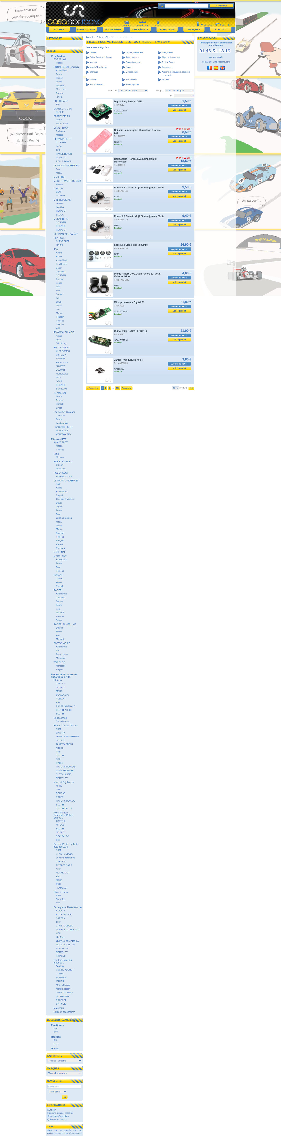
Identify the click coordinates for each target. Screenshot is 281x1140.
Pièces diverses (96, 84)
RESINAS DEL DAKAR (65, 234)
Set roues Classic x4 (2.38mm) (131, 245)
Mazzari (60, 135)
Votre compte (207, 25)
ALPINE (60, 112)
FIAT (58, 650)
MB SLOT (60, 687)
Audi (58, 484)
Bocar (59, 268)
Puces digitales (132, 84)
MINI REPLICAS (62, 200)
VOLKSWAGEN (63, 434)
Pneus (128, 67)
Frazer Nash (62, 123)
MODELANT (60, 556)
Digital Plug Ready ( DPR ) (128, 101)
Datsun (59, 601)
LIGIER (59, 245)
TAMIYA (60, 966)
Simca (59, 408)
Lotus (58, 302)
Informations (86, 29)
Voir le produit (179, 110)
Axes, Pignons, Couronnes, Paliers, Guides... (63, 815)
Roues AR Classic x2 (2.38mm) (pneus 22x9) (139, 187)
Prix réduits (140, 29)
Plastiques (57, 1025)
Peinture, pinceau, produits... (62, 961)
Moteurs (93, 62)
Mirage (59, 313)
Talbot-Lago (61, 343)
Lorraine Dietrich (64, 518)
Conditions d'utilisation (58, 1116)
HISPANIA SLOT (62, 139)
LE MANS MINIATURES (66, 165)
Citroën (59, 465)
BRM (56, 454)
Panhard (60, 533)
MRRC (59, 691)
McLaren (60, 457)
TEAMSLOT (59, 393)
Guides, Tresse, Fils (134, 52)
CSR (58, 922)
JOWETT (60, 366)
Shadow (60, 324)
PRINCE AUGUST (65, 970)
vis (70, 1133)
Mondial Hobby (63, 989)
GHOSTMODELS (64, 744)
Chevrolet (60, 415)
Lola (58, 298)
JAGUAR (60, 370)
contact (127, 25)
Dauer (59, 503)
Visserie (165, 80)
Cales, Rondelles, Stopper (101, 57)
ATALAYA (60, 911)
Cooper (59, 279)
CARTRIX (60, 683)
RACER (57, 590)
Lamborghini (62, 423)
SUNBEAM (61, 389)
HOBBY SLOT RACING (67, 929)
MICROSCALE (63, 985)
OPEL (59, 150)
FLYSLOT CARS (64, 865)
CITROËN (61, 142)
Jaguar (59, 294)
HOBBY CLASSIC (62, 461)
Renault (59, 404)
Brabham (60, 131)
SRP (58, 840)
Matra (58, 173)
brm (55, 1130)
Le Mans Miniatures (65, 858)
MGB (58, 377)
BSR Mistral (59, 59)
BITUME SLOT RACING (66, 67)
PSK (55, 249)
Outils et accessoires (64, 1012)
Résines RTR (59, 439)
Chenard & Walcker (65, 499)
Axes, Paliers (167, 52)
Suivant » (127, 388)
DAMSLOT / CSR (62, 108)
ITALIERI (60, 981)
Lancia (59, 81)
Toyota (59, 97)
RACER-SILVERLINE (64, 624)
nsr (61, 1130)
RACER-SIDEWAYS (65, 706)
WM (58, 328)
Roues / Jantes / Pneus (65, 725)
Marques (194, 29)
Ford (58, 169)
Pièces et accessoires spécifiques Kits (64, 675)
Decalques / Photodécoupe (67, 907)
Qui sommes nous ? (57, 1119)
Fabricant (112, 90)
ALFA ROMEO (63, 351)
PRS (58, 752)
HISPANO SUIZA (64, 476)
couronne (59, 1133)
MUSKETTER (62, 996)
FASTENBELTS (61, 116)
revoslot (67, 1130)
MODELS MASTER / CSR (67, 181)
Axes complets (132, 57)
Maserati (60, 85)
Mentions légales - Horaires (60, 1113)
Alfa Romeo (61, 264)
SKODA (60, 215)
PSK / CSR (59, 238)
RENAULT (61, 157)
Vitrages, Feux (132, 72)
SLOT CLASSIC (61, 347)
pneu (66, 1133)
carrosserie (77, 1133)
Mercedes (60, 89)
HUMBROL (61, 977)
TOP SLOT (59, 662)
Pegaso (59, 400)
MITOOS (60, 740)
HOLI (58, 933)
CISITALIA (61, 355)
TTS (58, 903)
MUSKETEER (60, 219)
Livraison (51, 1110)
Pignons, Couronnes (171, 57)
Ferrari (59, 74)
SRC (58, 884)
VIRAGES (61, 956)
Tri (171, 95)
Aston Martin (62, 70)
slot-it (49, 1130)
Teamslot (60, 899)
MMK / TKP (59, 177)
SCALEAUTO (62, 695)
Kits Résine (58, 56)
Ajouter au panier (179, 105)
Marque (159, 90)
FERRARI (60, 195)
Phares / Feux (60, 892)
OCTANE (58, 575)
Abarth (59, 253)
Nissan (59, 63)
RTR (55, 1032)
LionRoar (60, 937)
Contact (221, 29)
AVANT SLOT (60, 442)
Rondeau (60, 548)
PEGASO (60, 226)
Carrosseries (60, 718)
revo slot (77, 1130)
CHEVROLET (62, 241)
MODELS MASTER (65, 944)
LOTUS (59, 203)
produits (183, 388)
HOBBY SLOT (60, 473)
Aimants (93, 80)
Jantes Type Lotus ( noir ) (128, 360)
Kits (55, 1028)
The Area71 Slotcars (64, 412)
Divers (55, 1048)
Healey (59, 78)
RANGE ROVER (64, 154)
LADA (59, 146)
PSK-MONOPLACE (63, 332)
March (59, 309)
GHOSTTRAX (60, 127)
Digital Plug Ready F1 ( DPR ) (130, 331)
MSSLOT (58, 188)
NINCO (59, 748)
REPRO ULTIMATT (65, 770)
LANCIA (60, 207)
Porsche (60, 93)
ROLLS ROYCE (63, 161)
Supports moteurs (133, 62)
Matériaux (58, 1008)
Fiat (58, 104)
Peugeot (60, 317)
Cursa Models (62, 721)
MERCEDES (62, 374)
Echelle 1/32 (102, 37)
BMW (58, 192)
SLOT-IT (60, 714)
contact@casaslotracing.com (216, 62)
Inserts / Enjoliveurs (63, 782)
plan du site (142, 25)
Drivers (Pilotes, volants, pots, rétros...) (66, 845)
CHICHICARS (60, 101)
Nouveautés (113, 29)
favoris (158, 25)
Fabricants (166, 29)
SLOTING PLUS (64, 808)
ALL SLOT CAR (63, 914)
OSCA (59, 381)
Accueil (59, 29)
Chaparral (60, 271)
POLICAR (60, 699)
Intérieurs (94, 72)
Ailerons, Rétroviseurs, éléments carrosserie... (176, 73)
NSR (58, 759)
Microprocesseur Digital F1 (129, 302)
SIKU (58, 876)
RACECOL (61, 1000)
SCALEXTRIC (121, 110)
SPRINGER (61, 1004)
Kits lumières (131, 80)
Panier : (223, 25)
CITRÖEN (61, 275)
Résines (56, 1036)
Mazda (59, 446)
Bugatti (59, 495)
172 (117, 388)
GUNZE (60, 973)
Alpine (59, 256)
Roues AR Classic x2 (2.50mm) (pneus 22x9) (139, 216)
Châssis (57, 680)
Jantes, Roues (168, 62)
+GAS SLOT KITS (62, 427)
